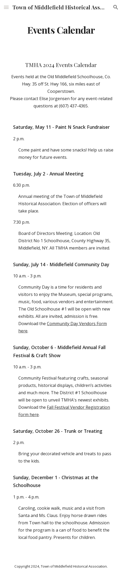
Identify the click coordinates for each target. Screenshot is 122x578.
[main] (61, 30)
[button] (6, 7)
